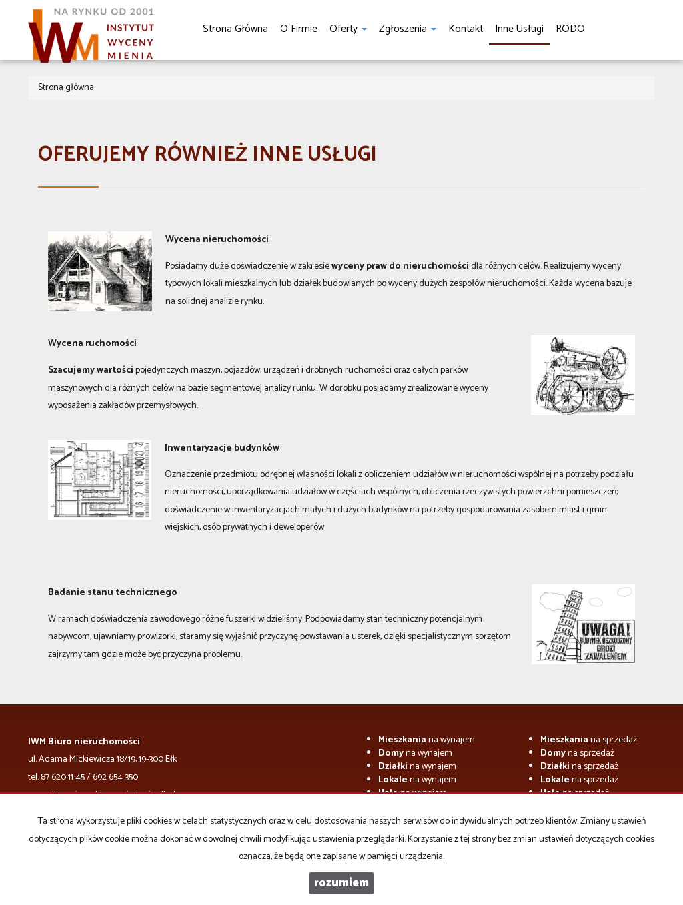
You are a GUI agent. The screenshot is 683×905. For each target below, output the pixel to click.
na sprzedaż (588, 740)
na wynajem (426, 740)
